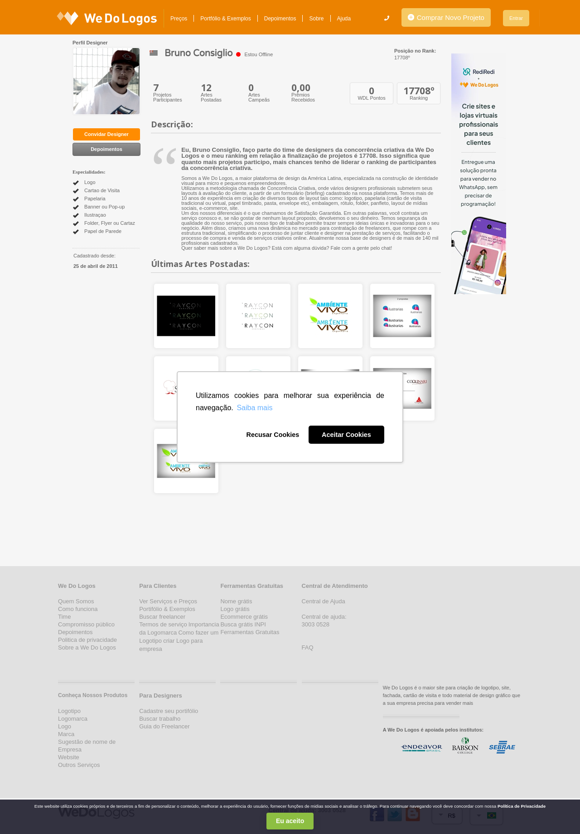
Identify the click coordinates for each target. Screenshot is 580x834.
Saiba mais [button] (254, 408)
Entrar (516, 18)
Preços (178, 18)
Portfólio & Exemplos (225, 18)
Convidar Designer (106, 134)
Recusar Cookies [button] (272, 434)
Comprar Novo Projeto (446, 17)
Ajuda (344, 18)
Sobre (316, 18)
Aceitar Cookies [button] (346, 434)
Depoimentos (280, 18)
